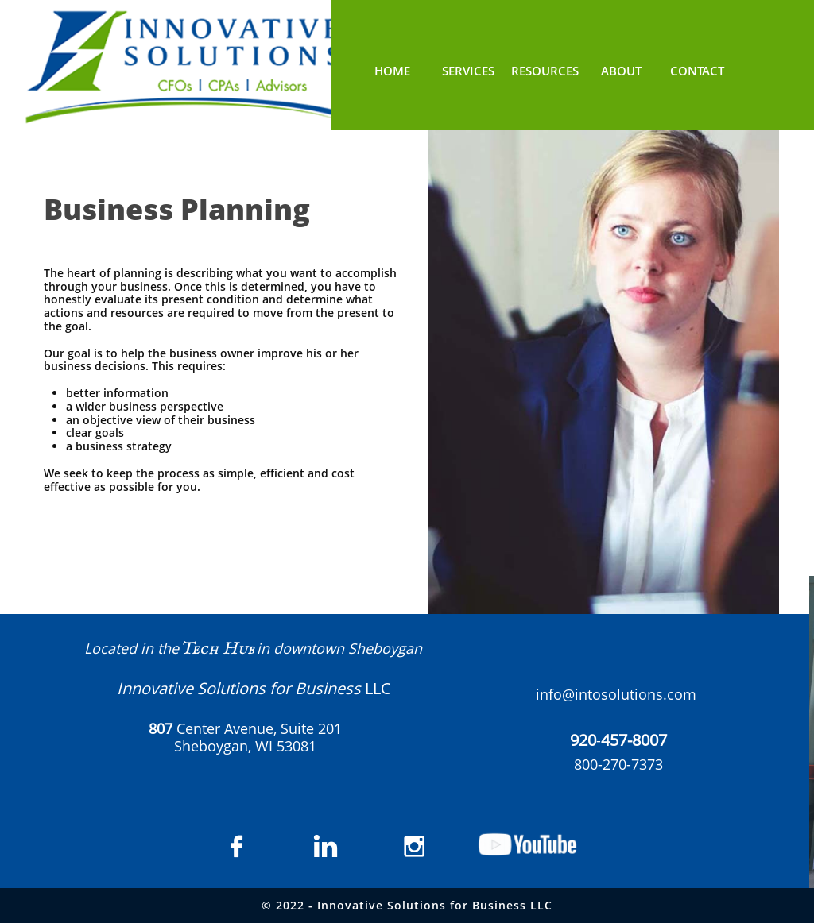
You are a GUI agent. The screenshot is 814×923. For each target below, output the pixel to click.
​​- (618, 740)
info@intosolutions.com (616, 694)
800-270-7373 (618, 764)
